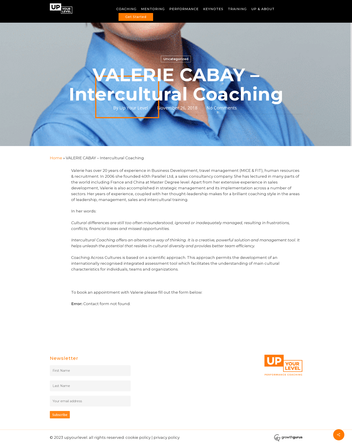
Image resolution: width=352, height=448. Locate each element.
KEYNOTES (213, 9)
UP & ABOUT (263, 9)
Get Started (135, 17)
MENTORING (153, 9)
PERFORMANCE (184, 9)
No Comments (222, 108)
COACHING (126, 9)
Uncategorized (175, 59)
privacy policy (167, 437)
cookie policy (138, 437)
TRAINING (237, 9)
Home (56, 158)
